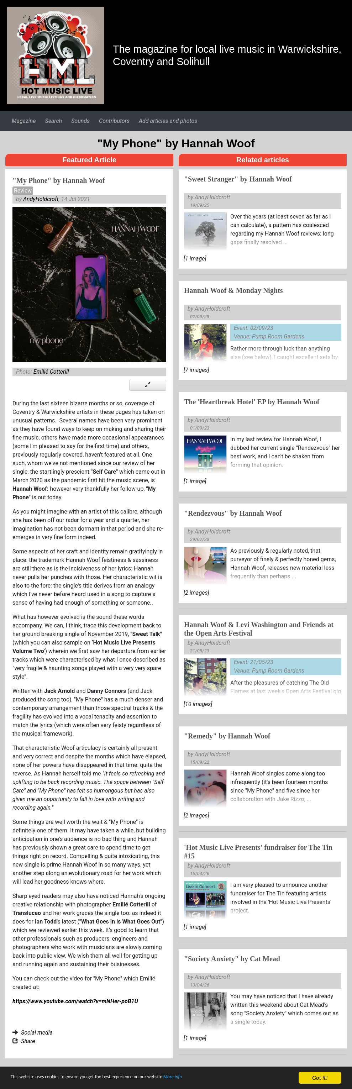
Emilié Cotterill (51, 371)
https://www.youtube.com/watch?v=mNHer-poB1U (75, 1001)
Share (28, 1041)
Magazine (24, 120)
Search (53, 120)
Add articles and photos (168, 120)
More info (219, 1079)
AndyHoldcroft (41, 199)
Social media (37, 1032)
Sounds (80, 120)
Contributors (114, 120)
